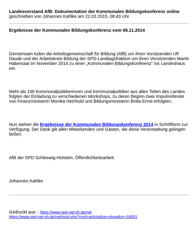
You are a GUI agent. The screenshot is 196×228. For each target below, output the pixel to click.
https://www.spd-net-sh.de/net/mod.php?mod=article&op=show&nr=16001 (73, 216)
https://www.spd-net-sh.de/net (66, 212)
